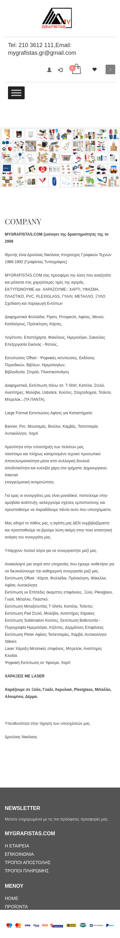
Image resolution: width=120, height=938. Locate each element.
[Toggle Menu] (16, 93)
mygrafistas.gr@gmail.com (42, 53)
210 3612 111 (36, 45)
